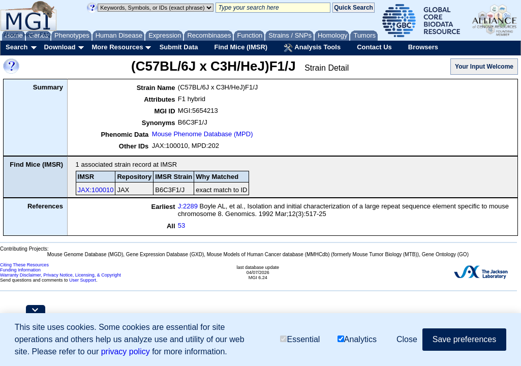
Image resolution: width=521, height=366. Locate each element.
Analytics (357, 339)
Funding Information (20, 269)
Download (59, 47)
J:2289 (188, 206)
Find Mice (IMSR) (240, 47)
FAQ (45, 35)
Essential (300, 339)
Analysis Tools (312, 47)
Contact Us (374, 47)
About (11, 35)
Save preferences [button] (464, 339)
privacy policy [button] (125, 351)
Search (16, 47)
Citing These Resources (24, 264)
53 (181, 225)
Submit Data (179, 47)
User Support (82, 280)
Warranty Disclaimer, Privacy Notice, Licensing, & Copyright (60, 275)
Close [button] (406, 339)
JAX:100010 (96, 190)
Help (29, 35)
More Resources (117, 47)
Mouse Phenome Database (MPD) (202, 134)
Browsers (423, 47)
